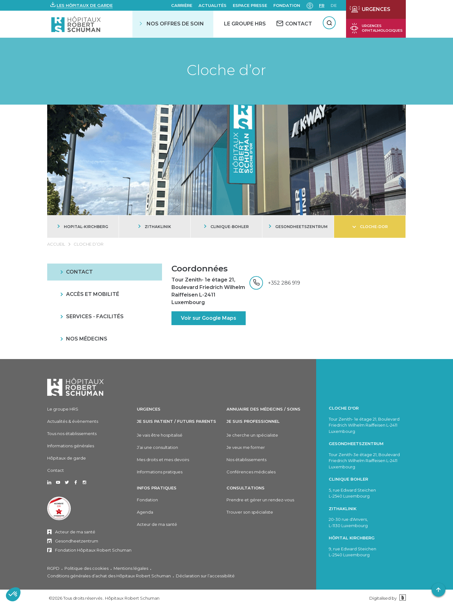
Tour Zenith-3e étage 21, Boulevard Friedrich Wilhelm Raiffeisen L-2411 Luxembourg (364, 460)
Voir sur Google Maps (208, 318)
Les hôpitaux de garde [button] (85, 5)
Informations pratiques (159, 471)
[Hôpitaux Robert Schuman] (75, 387)
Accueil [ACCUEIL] (56, 244)
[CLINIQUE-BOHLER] (226, 226)
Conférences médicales (251, 471)
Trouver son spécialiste (249, 512)
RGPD (53, 568)
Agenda (145, 512)
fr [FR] (321, 5)
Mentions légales (131, 568)
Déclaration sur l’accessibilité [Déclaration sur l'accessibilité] (205, 575)
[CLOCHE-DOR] (369, 226)
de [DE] (334, 5)
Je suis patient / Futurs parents (176, 421)
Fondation (286, 5)
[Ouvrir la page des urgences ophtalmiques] (376, 28)
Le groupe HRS (62, 409)
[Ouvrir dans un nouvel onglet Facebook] (76, 482)
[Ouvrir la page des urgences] (376, 9)
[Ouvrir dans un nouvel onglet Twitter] (67, 482)
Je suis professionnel (253, 421)
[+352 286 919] (274, 283)
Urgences (148, 409)
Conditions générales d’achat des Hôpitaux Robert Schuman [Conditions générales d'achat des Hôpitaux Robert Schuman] (109, 575)
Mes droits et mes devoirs (163, 459)
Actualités (212, 5)
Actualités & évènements (72, 421)
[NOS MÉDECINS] (104, 338)
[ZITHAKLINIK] (154, 226)
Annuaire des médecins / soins (263, 409)
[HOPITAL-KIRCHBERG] (83, 226)
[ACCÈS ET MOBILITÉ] (104, 294)
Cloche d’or (226, 70)
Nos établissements (246, 459)
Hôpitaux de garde (66, 458)
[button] (81, 5)
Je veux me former (245, 447)
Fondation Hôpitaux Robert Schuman (93, 550)
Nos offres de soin (175, 24)
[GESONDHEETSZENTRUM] (298, 226)
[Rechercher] (329, 22)
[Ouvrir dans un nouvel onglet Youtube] (58, 482)
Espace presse (250, 5)
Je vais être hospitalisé (159, 435)
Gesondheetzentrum (76, 540)
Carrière (181, 5)
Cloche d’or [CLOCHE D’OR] (88, 244)
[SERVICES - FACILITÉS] (104, 316)
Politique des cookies (86, 568)
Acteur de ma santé (75, 531)
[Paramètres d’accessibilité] (309, 5)
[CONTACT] (294, 24)
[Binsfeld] (402, 598)
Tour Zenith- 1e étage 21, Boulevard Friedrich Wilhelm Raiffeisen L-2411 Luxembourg (208, 291)
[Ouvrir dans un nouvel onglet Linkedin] (49, 482)
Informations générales (70, 445)
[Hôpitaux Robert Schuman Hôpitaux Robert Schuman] (76, 24)
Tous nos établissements (72, 433)
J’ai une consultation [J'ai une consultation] (157, 447)
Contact (55, 470)
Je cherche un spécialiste (252, 435)
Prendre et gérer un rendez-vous (260, 499)
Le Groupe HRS (245, 24)
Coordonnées (199, 269)
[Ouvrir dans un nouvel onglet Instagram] (84, 482)
